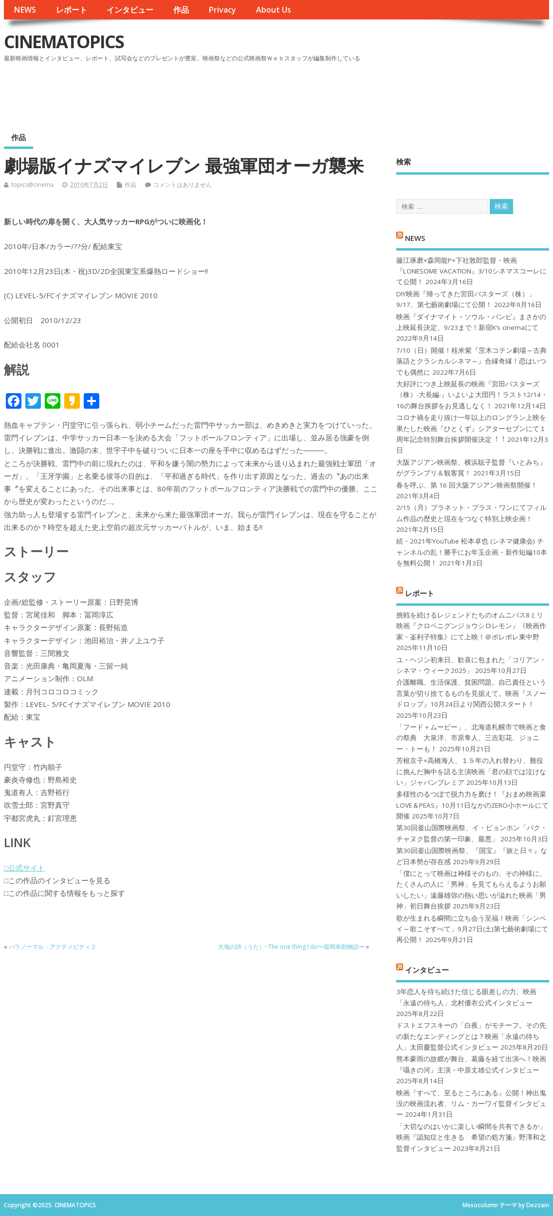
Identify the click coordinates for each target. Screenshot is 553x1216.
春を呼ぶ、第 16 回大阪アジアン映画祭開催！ (466, 485)
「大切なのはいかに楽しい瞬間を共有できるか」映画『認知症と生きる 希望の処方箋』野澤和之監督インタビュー (471, 1137)
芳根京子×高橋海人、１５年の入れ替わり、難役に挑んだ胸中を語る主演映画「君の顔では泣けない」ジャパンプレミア (471, 771)
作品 (181, 9)
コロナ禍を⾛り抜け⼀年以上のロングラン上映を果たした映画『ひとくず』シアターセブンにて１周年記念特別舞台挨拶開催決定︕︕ (471, 428)
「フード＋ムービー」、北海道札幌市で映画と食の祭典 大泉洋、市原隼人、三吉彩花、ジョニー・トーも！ (471, 738)
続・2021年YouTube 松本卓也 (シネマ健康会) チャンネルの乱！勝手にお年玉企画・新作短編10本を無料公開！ (471, 552)
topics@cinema (32, 185)
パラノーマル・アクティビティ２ (52, 947)
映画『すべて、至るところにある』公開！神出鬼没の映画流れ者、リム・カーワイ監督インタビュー (471, 1104)
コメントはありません (182, 185)
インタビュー (130, 9)
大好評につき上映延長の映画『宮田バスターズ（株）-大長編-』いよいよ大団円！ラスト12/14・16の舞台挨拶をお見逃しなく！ (472, 395)
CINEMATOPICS (64, 42)
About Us (273, 9)
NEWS (25, 9)
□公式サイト (24, 867)
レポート (71, 9)
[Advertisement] (363, 92)
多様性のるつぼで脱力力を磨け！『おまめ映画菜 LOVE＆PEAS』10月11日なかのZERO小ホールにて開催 (472, 805)
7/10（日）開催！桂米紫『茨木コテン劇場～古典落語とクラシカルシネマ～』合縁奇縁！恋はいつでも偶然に (471, 361)
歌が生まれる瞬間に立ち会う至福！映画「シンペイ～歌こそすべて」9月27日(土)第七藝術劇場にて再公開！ (472, 929)
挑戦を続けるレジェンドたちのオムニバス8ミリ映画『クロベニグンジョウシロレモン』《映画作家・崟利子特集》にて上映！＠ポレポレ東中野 (471, 626)
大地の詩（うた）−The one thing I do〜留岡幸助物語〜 (291, 947)
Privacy (222, 9)
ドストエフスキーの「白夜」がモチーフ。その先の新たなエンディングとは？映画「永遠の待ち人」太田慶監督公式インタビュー (471, 1036)
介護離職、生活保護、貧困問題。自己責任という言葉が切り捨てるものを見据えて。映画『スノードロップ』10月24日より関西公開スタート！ (471, 693)
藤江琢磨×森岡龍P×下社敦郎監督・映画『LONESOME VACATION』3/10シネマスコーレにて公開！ (471, 271)
